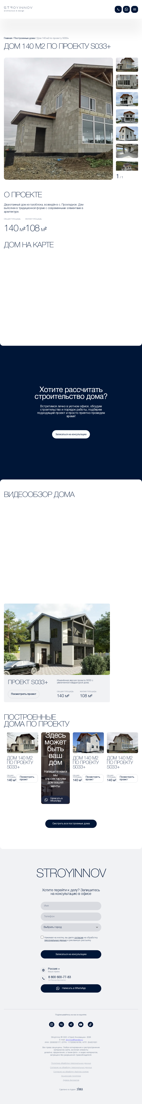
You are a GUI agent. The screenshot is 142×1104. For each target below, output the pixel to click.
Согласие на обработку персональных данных (71, 1067)
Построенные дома (24, 38)
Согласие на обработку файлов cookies (71, 1072)
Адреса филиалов (71, 1080)
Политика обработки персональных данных (71, 1063)
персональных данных (55, 940)
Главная (8, 38)
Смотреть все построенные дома (71, 824)
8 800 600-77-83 (59, 977)
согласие (78, 938)
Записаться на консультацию (70, 434)
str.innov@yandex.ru (74, 1040)
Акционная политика (71, 1076)
